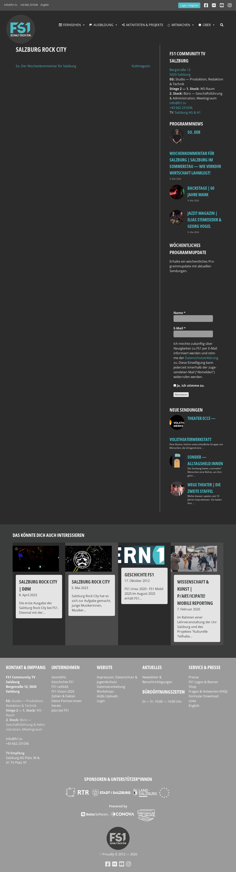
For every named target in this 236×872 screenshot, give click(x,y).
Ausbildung (103, 25)
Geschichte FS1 (62, 682)
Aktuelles (152, 667)
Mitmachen (181, 25)
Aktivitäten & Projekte (144, 25)
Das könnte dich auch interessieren (48, 535)
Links (192, 701)
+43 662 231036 (29, 5)
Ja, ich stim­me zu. (189, 385)
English (45, 5)
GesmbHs (58, 677)
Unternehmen (65, 667)
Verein (56, 705)
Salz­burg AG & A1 (188, 112)
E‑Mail (180, 328)
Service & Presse (204, 667)
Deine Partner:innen (66, 701)
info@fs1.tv (10, 5)
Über (207, 25)
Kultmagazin (141, 66)
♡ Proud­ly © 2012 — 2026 (118, 854)
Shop (192, 686)
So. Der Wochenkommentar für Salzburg (46, 66)
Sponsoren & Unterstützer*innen (118, 779)
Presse (194, 677)
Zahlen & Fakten (63, 696)
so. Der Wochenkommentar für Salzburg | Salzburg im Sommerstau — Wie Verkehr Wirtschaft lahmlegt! (195, 152)
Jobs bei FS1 (60, 710)
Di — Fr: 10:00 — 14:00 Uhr (162, 701)
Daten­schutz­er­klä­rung (201, 358)
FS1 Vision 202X (62, 691)
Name (180, 313)
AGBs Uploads (107, 696)
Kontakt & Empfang (26, 667)
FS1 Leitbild (59, 686)
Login (101, 701)
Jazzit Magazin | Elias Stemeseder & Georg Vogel (204, 219)
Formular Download (203, 696)
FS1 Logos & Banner (203, 682)
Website (104, 667)
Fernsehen (72, 25)
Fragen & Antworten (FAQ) (208, 691)
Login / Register (189, 5)
